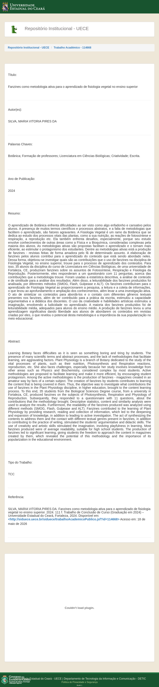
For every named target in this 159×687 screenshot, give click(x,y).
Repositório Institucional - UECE (28, 47)
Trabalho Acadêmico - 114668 (72, 47)
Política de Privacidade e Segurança (79, 682)
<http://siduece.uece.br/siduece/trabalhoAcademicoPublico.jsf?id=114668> (64, 519)
